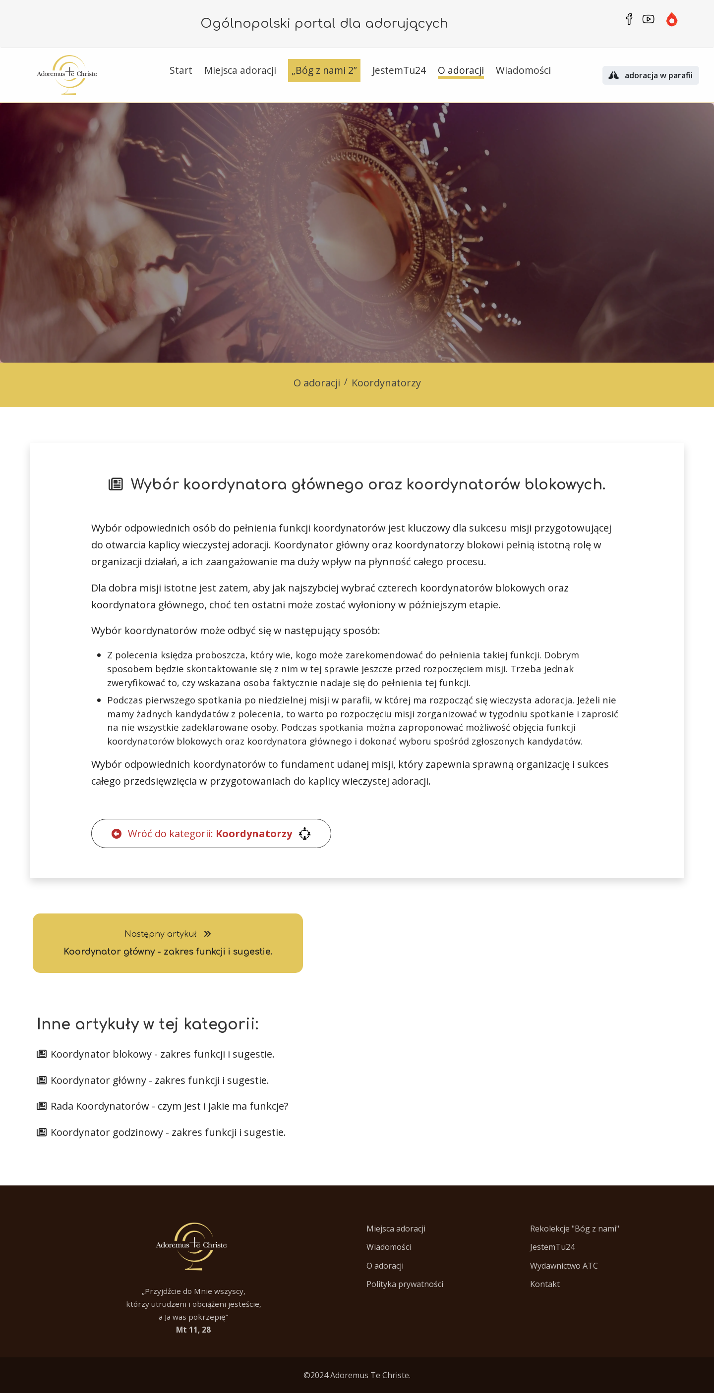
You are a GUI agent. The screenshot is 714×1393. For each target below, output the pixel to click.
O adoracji (317, 382)
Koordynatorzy (386, 382)
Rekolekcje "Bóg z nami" (574, 1228)
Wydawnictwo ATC (564, 1265)
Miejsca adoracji (395, 1228)
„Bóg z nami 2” (324, 70)
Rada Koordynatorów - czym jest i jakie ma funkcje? (162, 1106)
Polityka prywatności (404, 1284)
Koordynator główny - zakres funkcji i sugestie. (153, 1080)
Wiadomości (388, 1246)
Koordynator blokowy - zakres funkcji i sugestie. (156, 1054)
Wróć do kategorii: (211, 833)
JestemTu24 (552, 1246)
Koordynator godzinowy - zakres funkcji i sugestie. (161, 1132)
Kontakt (545, 1284)
